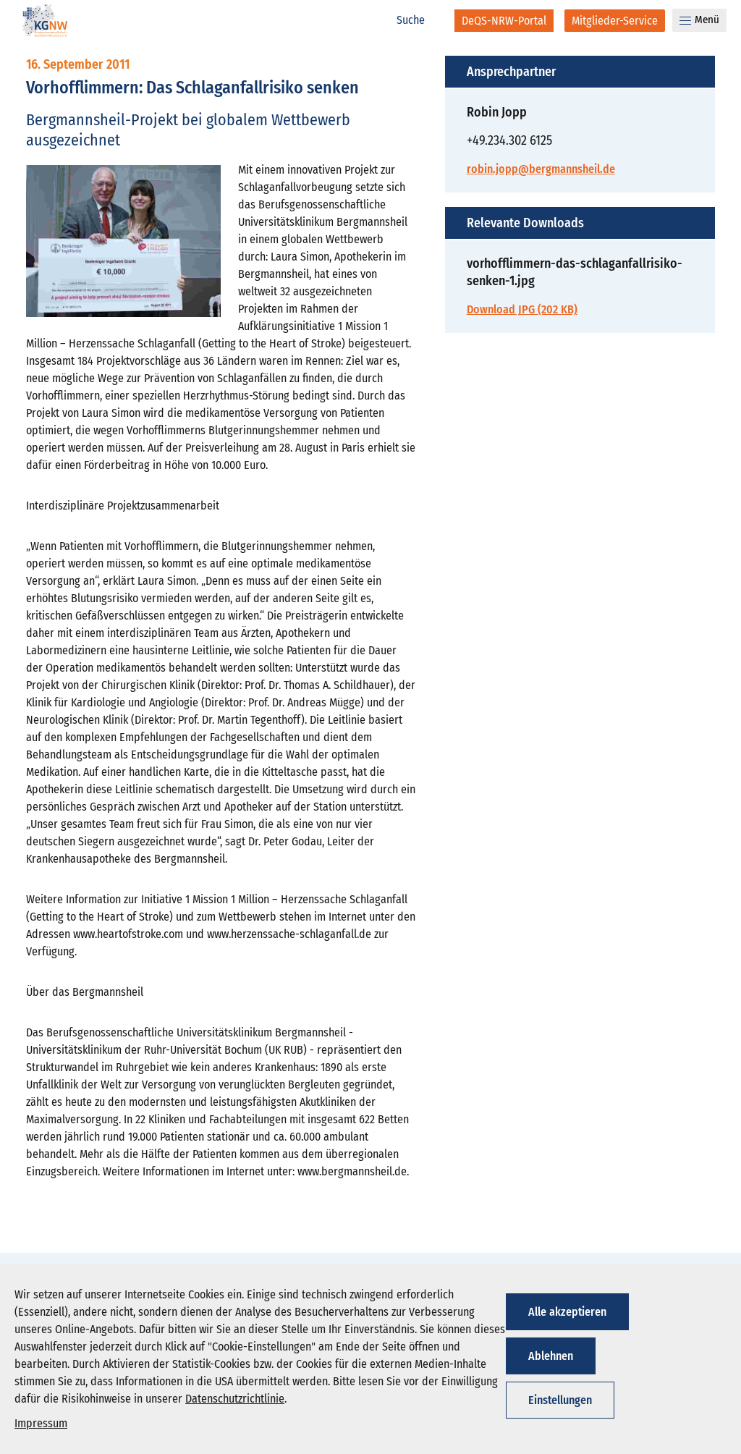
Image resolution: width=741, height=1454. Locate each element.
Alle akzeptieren (567, 1312)
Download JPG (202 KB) (522, 309)
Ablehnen (550, 1356)
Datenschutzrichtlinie (234, 1399)
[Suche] (418, 20)
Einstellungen (560, 1400)
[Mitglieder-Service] (614, 20)
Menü (699, 19)
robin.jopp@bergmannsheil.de (541, 169)
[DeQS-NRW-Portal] (504, 20)
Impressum (40, 1423)
